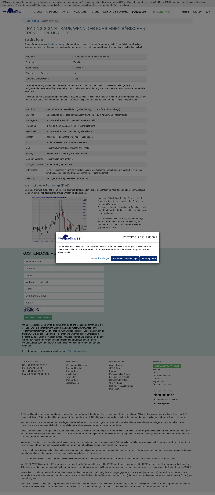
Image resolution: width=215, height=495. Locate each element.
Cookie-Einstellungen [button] (99, 258)
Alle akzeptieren (148, 258)
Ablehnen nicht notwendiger (125, 258)
